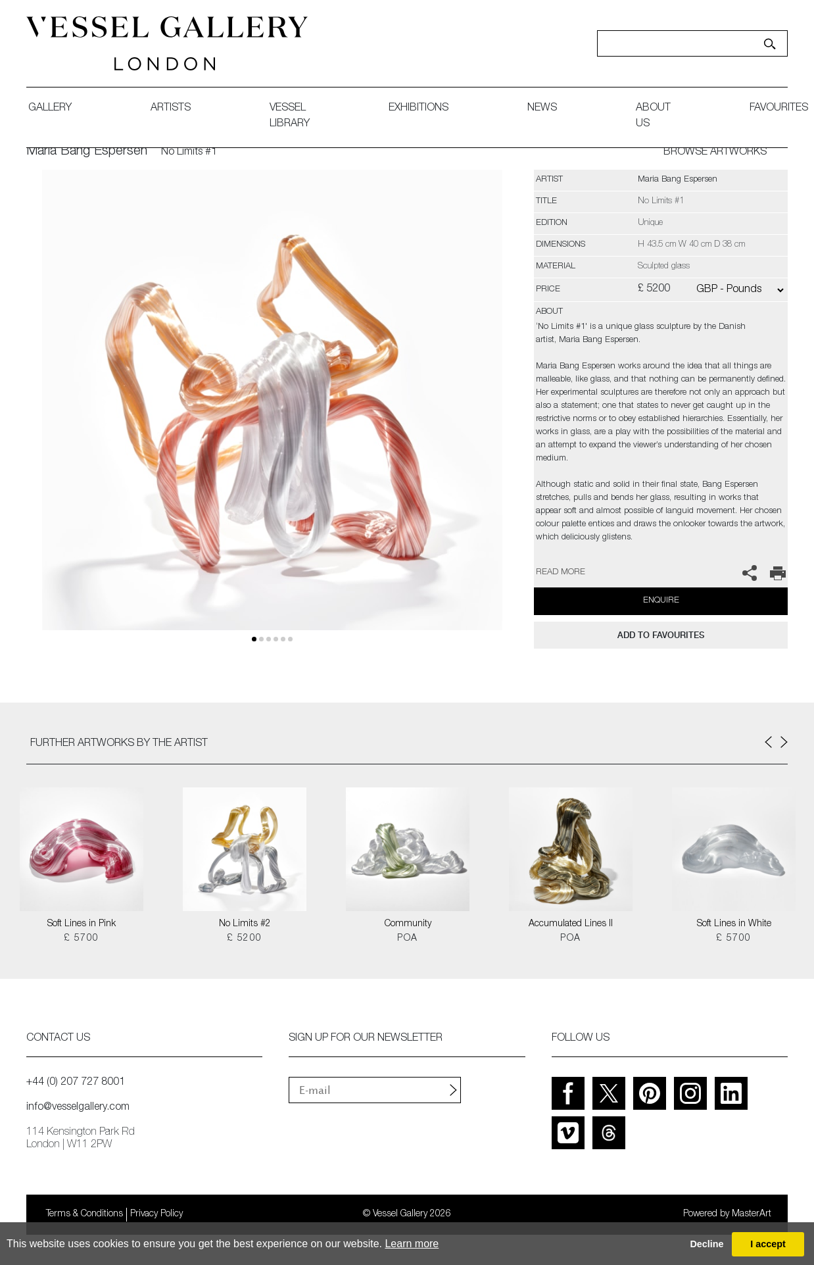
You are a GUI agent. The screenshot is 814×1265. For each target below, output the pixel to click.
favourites (779, 108)
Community (408, 924)
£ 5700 (81, 938)
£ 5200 (244, 938)
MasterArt (751, 1214)
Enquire (661, 601)
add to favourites (660, 635)
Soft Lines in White (734, 924)
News (542, 108)
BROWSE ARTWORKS (715, 152)
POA (407, 938)
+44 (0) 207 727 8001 (75, 1083)
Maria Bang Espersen (86, 152)
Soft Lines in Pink (81, 924)
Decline (706, 1244)
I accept (768, 1244)
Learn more (412, 1243)
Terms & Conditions (84, 1214)
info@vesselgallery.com (78, 1108)
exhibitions (418, 108)
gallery (50, 108)
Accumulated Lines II (571, 924)
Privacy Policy (156, 1214)
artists (171, 108)
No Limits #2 (245, 924)
